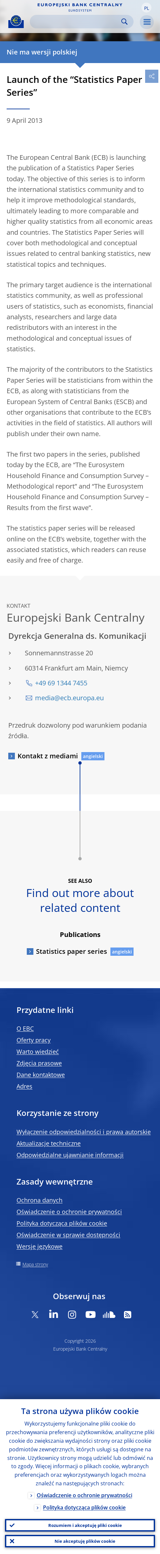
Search (124, 21)
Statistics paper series (71, 951)
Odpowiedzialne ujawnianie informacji (70, 1155)
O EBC (25, 1028)
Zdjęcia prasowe (39, 1063)
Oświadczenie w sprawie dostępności (68, 1235)
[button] (146, 8)
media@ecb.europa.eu (69, 697)
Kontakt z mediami (48, 755)
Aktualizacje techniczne (49, 1143)
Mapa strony (35, 1264)
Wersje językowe (39, 1246)
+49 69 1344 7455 (61, 682)
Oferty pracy (34, 1040)
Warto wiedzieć (38, 1051)
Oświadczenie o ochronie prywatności (69, 1212)
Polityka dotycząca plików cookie (62, 1223)
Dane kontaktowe (41, 1075)
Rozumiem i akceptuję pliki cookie (85, 1525)
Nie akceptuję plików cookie (85, 1541)
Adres (24, 1086)
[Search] (76, 21)
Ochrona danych (39, 1200)
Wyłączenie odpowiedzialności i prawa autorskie (84, 1132)
